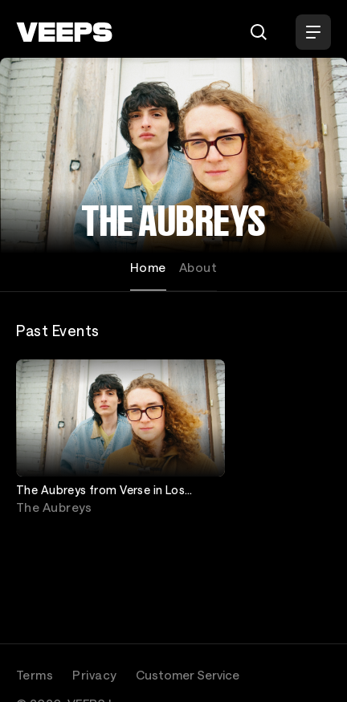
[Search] (258, 32)
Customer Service (187, 675)
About (198, 267)
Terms (34, 675)
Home (148, 267)
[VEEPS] (64, 32)
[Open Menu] (313, 32)
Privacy (94, 675)
